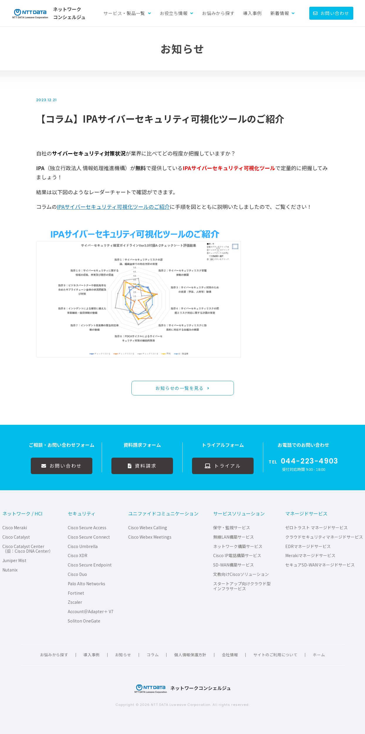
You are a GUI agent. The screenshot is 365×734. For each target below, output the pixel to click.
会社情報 (230, 654)
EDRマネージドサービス (308, 546)
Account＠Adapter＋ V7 (90, 611)
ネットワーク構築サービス (237, 546)
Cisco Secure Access (87, 527)
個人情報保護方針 (190, 654)
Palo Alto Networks (86, 583)
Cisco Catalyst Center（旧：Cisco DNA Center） (27, 549)
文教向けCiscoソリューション (241, 574)
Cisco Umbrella (83, 546)
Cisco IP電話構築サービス (237, 555)
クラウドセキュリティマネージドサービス (324, 537)
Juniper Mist (14, 560)
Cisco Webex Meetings (150, 537)
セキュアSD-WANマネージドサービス (320, 564)
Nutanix (10, 569)
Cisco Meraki (14, 527)
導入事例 (252, 13)
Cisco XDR (77, 555)
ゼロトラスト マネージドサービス (316, 527)
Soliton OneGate (84, 620)
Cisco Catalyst (16, 537)
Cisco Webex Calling (147, 527)
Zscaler (75, 602)
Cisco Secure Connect (89, 537)
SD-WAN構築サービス (233, 564)
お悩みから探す (218, 13)
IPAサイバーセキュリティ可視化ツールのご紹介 (113, 206)
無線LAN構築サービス (233, 537)
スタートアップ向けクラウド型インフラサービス (242, 586)
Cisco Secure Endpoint (90, 564)
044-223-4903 (309, 461)
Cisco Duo (77, 574)
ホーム (319, 654)
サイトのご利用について (275, 654)
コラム (153, 654)
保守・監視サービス (231, 527)
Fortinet (76, 593)
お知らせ (123, 654)
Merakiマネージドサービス (310, 555)
